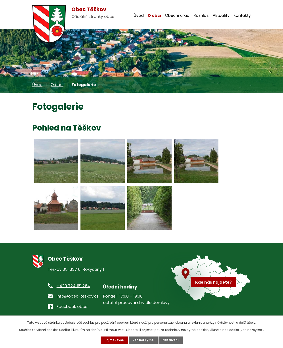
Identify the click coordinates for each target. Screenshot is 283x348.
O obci (154, 15)
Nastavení (172, 340)
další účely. (247, 322)
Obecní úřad (177, 15)
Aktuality (221, 15)
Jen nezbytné (143, 340)
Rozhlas (201, 15)
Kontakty (242, 15)
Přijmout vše (112, 340)
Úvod (139, 15)
